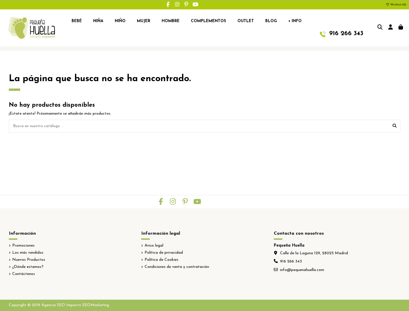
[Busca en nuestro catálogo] (394, 126)
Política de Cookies (161, 260)
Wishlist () (396, 4)
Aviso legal (154, 245)
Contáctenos (23, 274)
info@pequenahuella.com (302, 270)
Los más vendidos (27, 253)
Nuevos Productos (28, 260)
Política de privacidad (164, 253)
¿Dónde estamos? (27, 267)
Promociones (23, 245)
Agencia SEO (53, 305)
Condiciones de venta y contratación (177, 267)
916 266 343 (291, 261)
